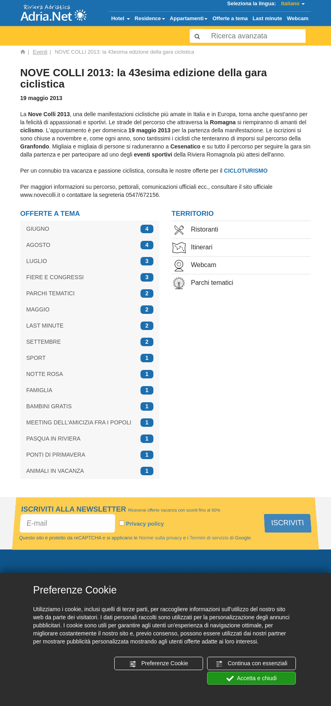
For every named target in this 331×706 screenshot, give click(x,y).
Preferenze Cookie (158, 663)
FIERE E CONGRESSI (89, 277)
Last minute (267, 18)
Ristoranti (195, 230)
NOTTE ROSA (89, 374)
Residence (150, 18)
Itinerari (192, 248)
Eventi (40, 52)
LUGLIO (89, 261)
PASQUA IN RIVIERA (89, 438)
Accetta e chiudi (251, 678)
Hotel (120, 18)
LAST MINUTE (89, 326)
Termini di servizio (208, 538)
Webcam (297, 18)
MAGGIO (89, 309)
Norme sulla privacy (160, 538)
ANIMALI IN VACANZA (89, 471)
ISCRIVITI (287, 523)
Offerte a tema (229, 18)
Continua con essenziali (251, 663)
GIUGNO (89, 229)
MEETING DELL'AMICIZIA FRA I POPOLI (89, 422)
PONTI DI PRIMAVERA (89, 455)
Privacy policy (145, 523)
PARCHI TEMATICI (89, 293)
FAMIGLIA (89, 390)
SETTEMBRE (89, 342)
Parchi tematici (202, 283)
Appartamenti (189, 18)
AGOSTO (89, 245)
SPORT (89, 358)
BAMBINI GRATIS (89, 406)
